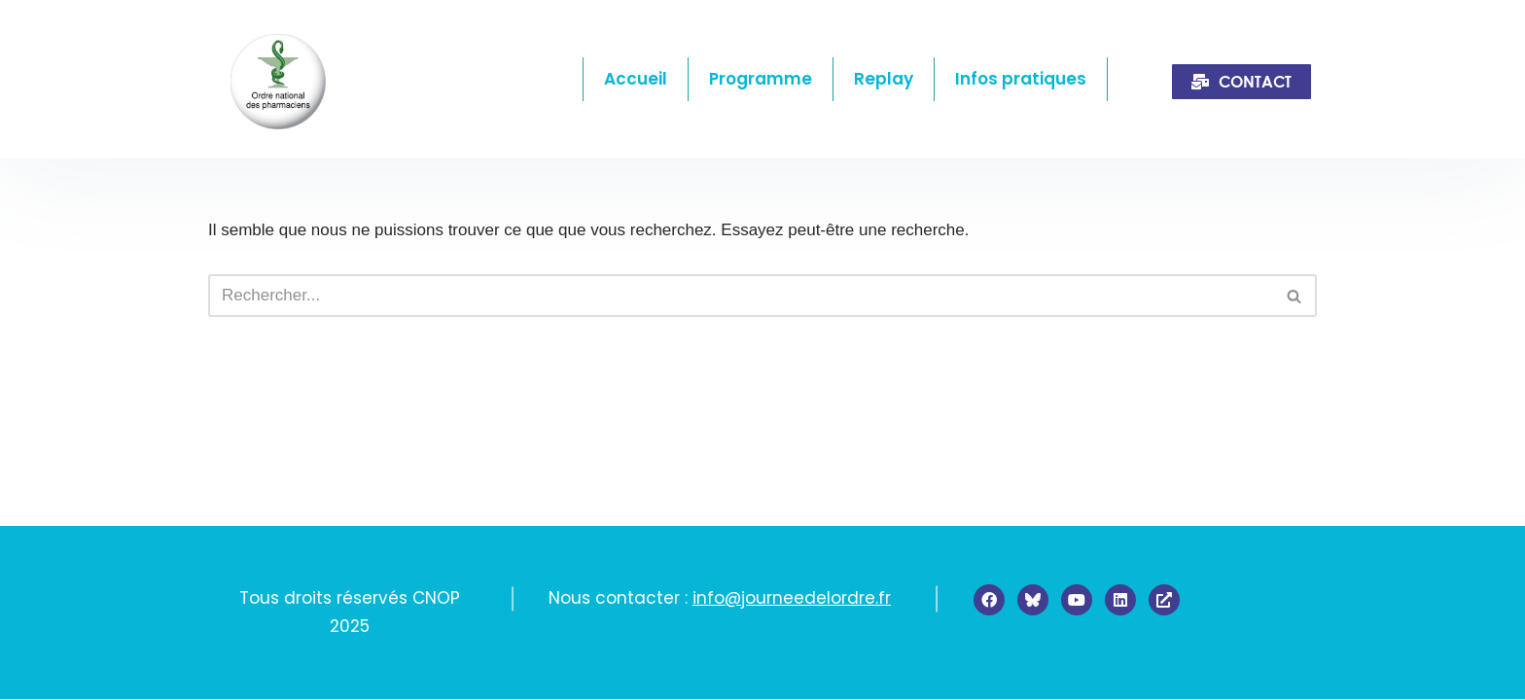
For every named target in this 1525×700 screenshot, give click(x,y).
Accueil (635, 78)
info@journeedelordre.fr (791, 598)
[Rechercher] (740, 295)
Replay (883, 78)
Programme (760, 78)
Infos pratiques (1020, 78)
